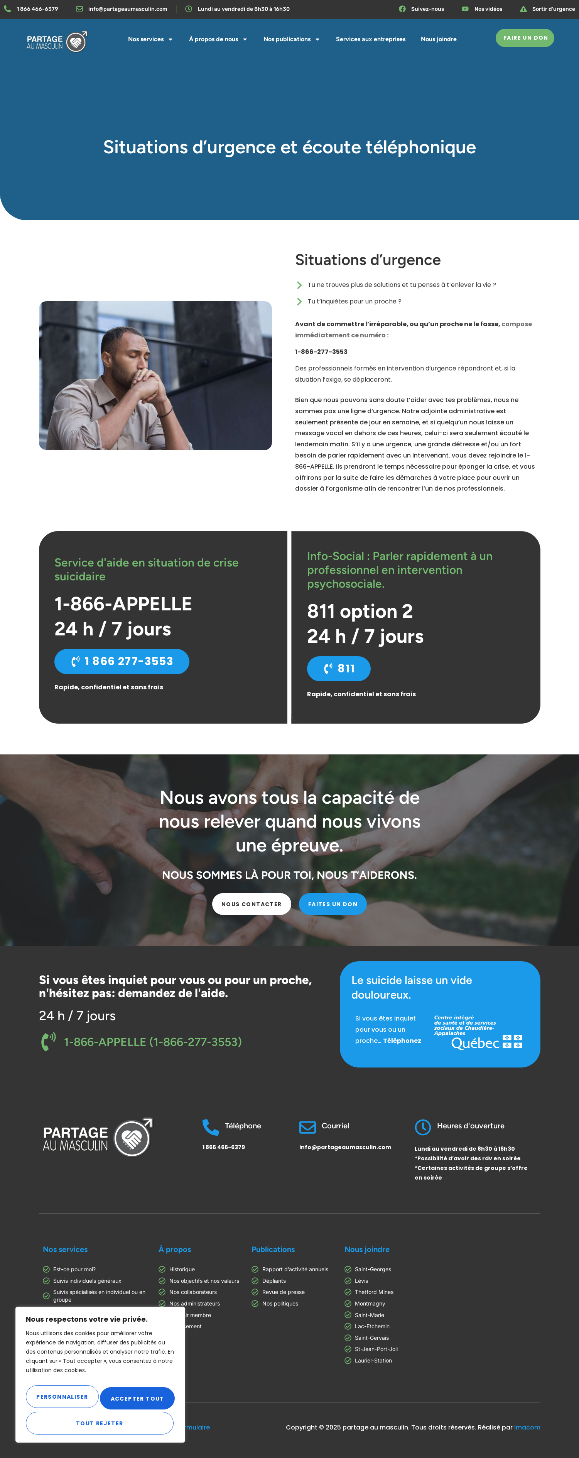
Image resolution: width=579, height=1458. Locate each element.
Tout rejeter (137, 1395)
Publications (273, 1249)
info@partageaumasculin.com (345, 1147)
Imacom (527, 1427)
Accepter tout (100, 1423)
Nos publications (292, 39)
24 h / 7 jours (77, 1016)
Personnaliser (62, 1395)
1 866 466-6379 (224, 1147)
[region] (100, 1376)
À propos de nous (218, 39)
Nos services (151, 39)
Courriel (335, 1125)
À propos (175, 1249)
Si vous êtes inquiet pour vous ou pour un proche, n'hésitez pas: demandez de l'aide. (175, 986)
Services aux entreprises (370, 39)
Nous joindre (439, 39)
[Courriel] (307, 1127)
